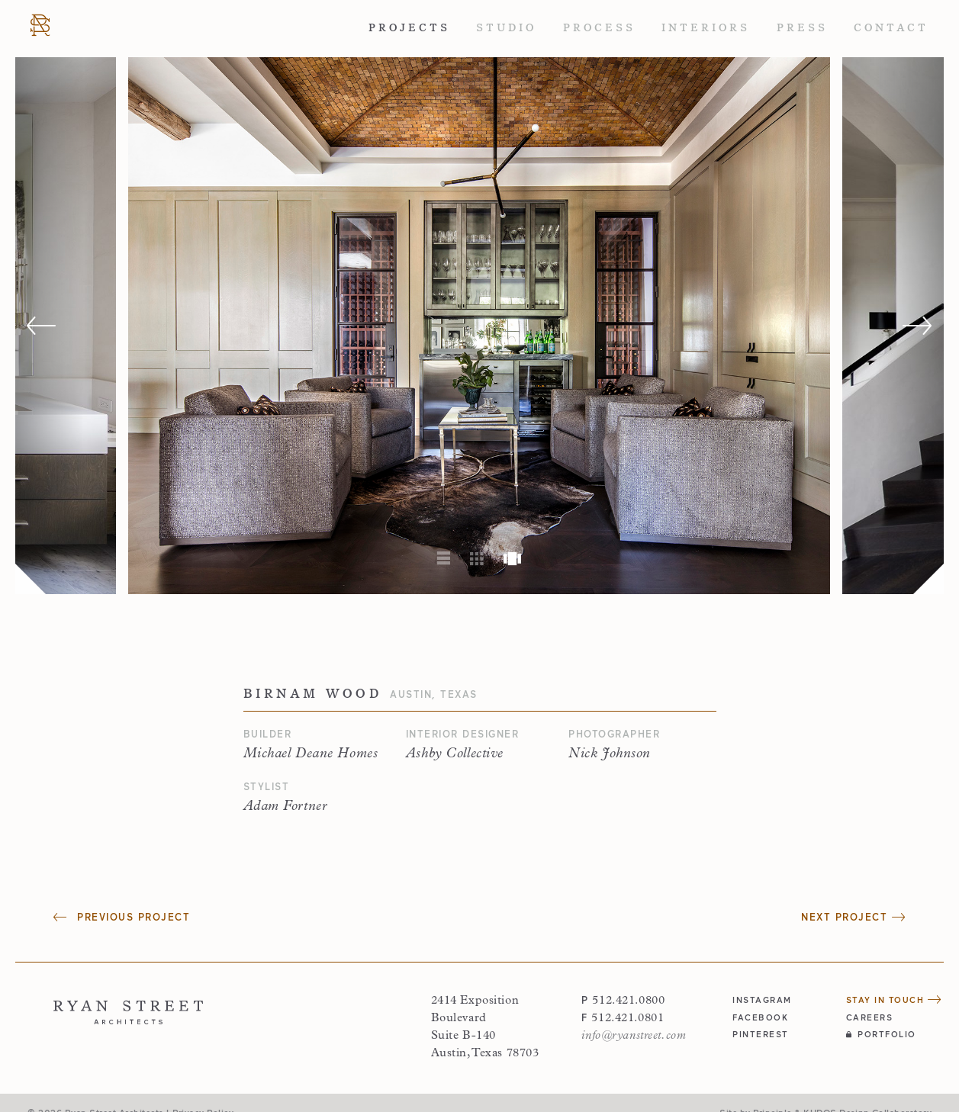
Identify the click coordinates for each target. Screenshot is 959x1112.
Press (802, 27)
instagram (762, 999)
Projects (409, 27)
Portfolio (881, 1034)
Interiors (705, 27)
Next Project (853, 917)
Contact (891, 27)
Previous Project (121, 917)
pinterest (760, 1034)
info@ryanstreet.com (633, 1036)
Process (599, 27)
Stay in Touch (894, 999)
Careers (869, 1017)
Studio (506, 27)
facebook (760, 1017)
